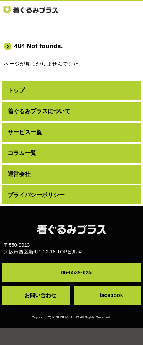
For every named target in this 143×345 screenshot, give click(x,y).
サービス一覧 (25, 132)
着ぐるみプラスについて (39, 111)
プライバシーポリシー (36, 194)
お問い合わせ (40, 295)
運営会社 (19, 174)
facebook (111, 295)
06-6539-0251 (77, 272)
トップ (16, 90)
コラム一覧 (22, 153)
